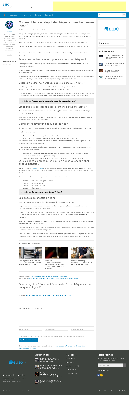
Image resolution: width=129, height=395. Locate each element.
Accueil (5, 391)
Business (38, 15)
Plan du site (12, 391)
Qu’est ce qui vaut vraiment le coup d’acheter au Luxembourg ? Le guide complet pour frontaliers (51, 367)
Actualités (69, 358)
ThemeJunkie (114, 391)
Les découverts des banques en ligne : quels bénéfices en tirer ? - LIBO (49, 295)
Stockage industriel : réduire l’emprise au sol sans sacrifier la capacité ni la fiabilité (50, 359)
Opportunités (49, 15)
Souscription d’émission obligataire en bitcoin (112, 71)
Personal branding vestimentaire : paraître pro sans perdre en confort (51, 381)
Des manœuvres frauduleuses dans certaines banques (114, 64)
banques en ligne (37, 168)
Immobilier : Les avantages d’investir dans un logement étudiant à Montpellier (53, 278)
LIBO (6, 4)
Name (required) (24, 329)
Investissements (26, 15)
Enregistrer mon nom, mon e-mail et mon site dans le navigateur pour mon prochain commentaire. (52, 336)
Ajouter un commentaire (28, 340)
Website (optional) (77, 329)
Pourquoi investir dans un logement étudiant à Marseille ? (49, 276)
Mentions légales (21, 391)
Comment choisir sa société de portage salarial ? (114, 77)
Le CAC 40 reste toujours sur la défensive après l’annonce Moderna (114, 57)
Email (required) (50, 329)
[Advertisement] (89, 6)
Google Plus (7, 65)
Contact (30, 391)
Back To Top (122, 391)
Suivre (9, 54)
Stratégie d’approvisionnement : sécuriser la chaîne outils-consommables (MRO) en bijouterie (51, 374)
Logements (13, 15)
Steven (9, 32)
